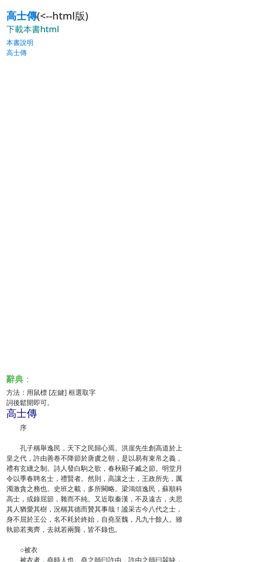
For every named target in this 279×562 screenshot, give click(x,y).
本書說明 (19, 42)
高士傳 (21, 15)
